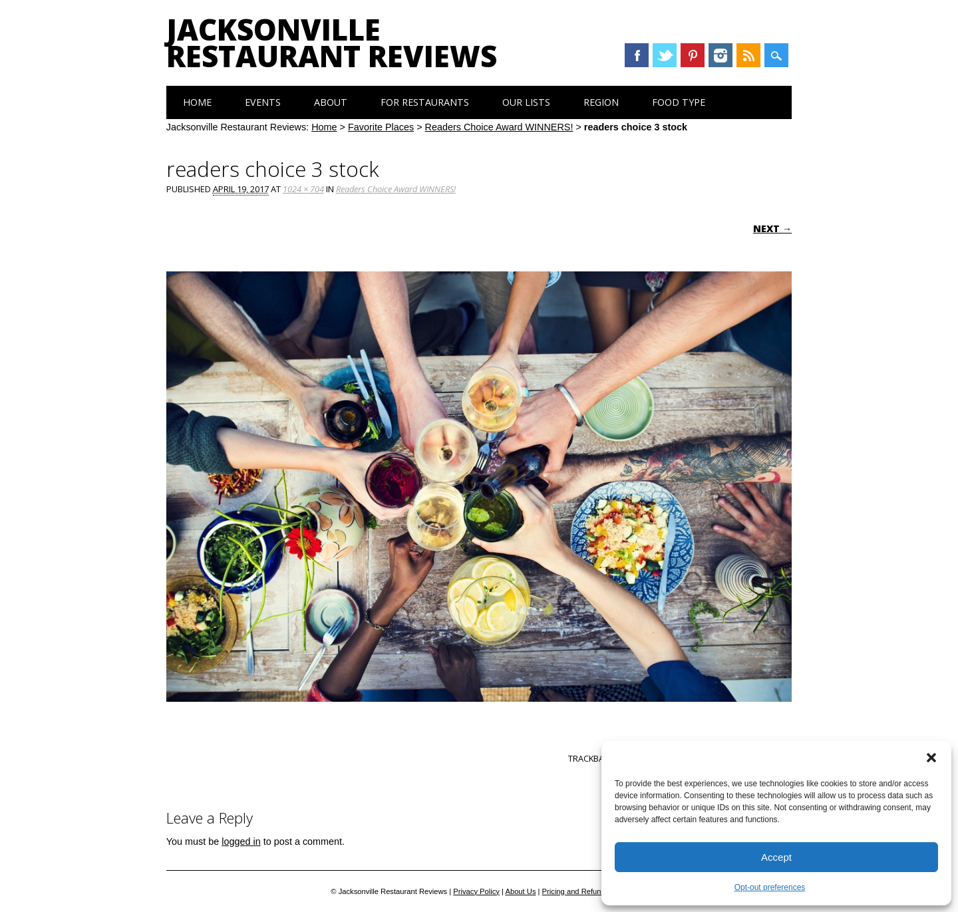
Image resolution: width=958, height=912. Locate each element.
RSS (748, 55)
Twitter (665, 55)
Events (263, 102)
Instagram (720, 55)
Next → (772, 228)
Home (197, 102)
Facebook (637, 55)
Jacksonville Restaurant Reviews (331, 42)
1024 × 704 (303, 189)
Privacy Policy (476, 891)
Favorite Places (381, 127)
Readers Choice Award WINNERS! (499, 127)
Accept (776, 857)
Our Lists (526, 102)
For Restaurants (425, 102)
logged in (241, 841)
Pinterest (693, 55)
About (330, 102)
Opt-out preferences (770, 887)
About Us (520, 891)
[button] (931, 757)
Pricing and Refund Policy (584, 891)
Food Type (678, 102)
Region (601, 102)
